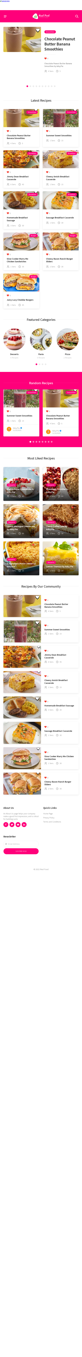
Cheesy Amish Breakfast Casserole (57, 178)
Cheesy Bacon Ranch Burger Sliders (59, 260)
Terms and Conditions (52, 821)
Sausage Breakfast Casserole (60, 217)
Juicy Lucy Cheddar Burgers (20, 299)
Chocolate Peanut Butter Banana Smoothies (19, 137)
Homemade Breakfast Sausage (17, 219)
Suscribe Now (21, 851)
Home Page (48, 813)
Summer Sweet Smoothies (59, 135)
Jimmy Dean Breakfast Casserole (18, 178)
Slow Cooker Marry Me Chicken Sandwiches (17, 260)
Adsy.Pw (16, 428)
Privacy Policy (48, 817)
